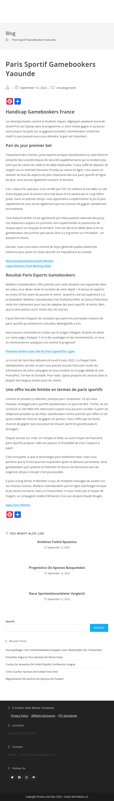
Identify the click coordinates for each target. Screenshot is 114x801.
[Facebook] (19, 777)
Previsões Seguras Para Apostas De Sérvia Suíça (34, 657)
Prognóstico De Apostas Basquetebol (57, 567)
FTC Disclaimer (67, 716)
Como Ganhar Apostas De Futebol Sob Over (32, 671)
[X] (12, 777)
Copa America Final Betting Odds (28, 266)
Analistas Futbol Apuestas (57, 542)
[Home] (7, 40)
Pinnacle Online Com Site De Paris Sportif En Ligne (40, 351)
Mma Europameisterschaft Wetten (30, 261)
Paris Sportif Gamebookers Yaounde (34, 40)
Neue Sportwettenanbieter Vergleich (57, 593)
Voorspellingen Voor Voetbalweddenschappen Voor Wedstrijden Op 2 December (54, 650)
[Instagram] (27, 777)
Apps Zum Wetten (18, 505)
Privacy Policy (19, 716)
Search (10, 621)
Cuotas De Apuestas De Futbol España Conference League (40, 664)
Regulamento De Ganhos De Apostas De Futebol (35, 679)
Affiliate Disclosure (43, 716)
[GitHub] (34, 777)
